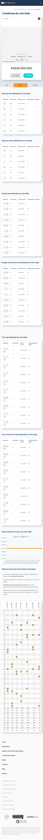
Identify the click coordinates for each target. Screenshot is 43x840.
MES (7, 85)
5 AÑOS (35, 85)
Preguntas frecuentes (8, 781)
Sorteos (5, 764)
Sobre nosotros (6, 793)
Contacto (5, 797)
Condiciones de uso (8, 801)
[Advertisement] (21, 40)
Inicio (15, 9)
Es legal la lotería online (9, 789)
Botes (4, 760)
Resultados (22, 9)
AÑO (20, 85)
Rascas (4, 773)
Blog (3, 769)
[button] (40, 3)
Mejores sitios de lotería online (12, 751)
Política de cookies (7, 805)
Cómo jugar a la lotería (8, 785)
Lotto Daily (30, 9)
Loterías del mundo (8, 755)
